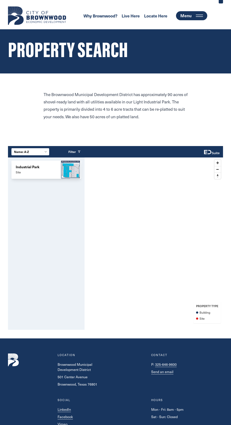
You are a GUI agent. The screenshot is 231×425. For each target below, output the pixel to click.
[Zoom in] (217, 163)
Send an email (162, 371)
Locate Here (155, 16)
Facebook (65, 416)
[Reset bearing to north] (217, 176)
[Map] (154, 243)
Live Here (131, 16)
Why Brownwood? (100, 16)
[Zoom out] (217, 169)
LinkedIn (64, 409)
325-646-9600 (166, 364)
